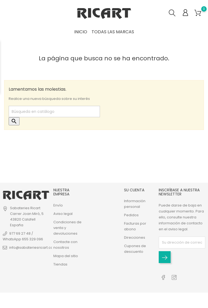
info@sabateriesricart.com (33, 247)
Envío (58, 205)
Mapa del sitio (65, 255)
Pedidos (131, 215)
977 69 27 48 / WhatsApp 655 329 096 (23, 236)
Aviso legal (63, 213)
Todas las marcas (113, 32)
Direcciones (134, 237)
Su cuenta (134, 190)
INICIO (80, 32)
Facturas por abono (135, 226)
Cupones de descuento (135, 248)
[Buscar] (54, 111)
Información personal (134, 203)
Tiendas (60, 264)
